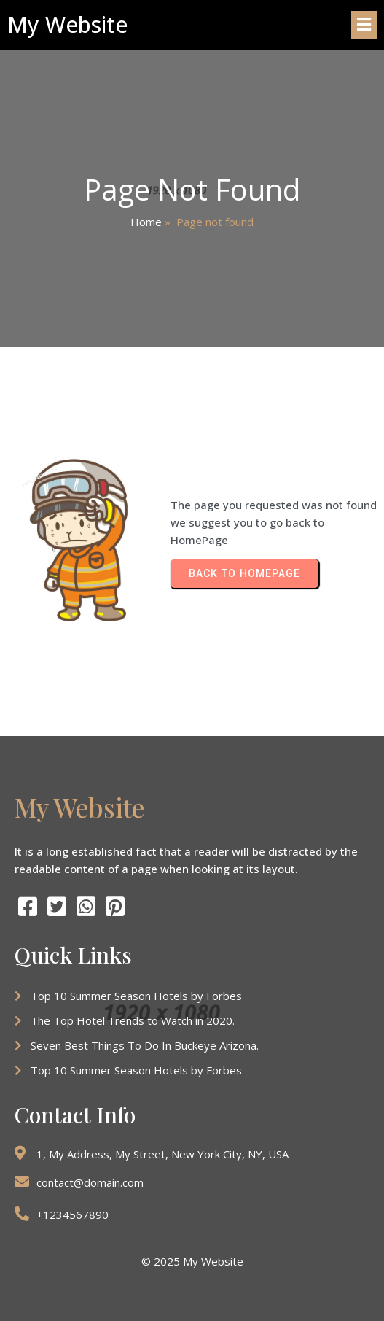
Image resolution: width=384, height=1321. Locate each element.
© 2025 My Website (192, 1261)
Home (146, 221)
